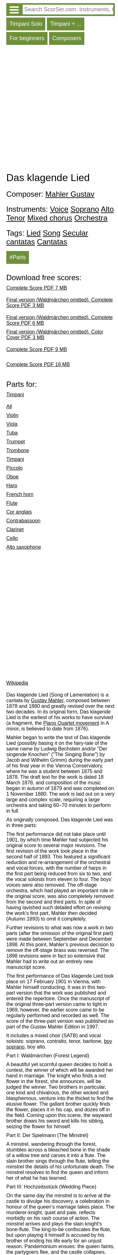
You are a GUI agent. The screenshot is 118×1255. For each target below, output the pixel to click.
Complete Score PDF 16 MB (38, 364)
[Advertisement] (59, 110)
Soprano (84, 209)
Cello (12, 538)
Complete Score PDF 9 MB (36, 349)
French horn (19, 494)
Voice (59, 209)
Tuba (12, 432)
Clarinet (15, 529)
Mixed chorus (49, 218)
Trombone (17, 450)
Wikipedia (17, 683)
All (9, 406)
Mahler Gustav (69, 194)
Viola (11, 424)
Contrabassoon (23, 520)
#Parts (17, 257)
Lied (33, 233)
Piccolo (14, 468)
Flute (12, 503)
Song (51, 233)
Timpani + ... (65, 24)
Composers (66, 38)
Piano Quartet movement (71, 723)
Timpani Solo (25, 24)
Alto (107, 209)
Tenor (15, 218)
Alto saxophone (23, 547)
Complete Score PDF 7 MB (36, 288)
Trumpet (15, 441)
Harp (11, 485)
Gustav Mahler (47, 700)
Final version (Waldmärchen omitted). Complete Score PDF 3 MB (59, 302)
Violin (12, 415)
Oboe (12, 476)
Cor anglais (19, 512)
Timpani (15, 394)
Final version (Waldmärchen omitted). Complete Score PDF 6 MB (59, 320)
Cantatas (52, 242)
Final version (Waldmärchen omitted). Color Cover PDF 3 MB (54, 334)
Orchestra (90, 218)
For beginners (26, 38)
